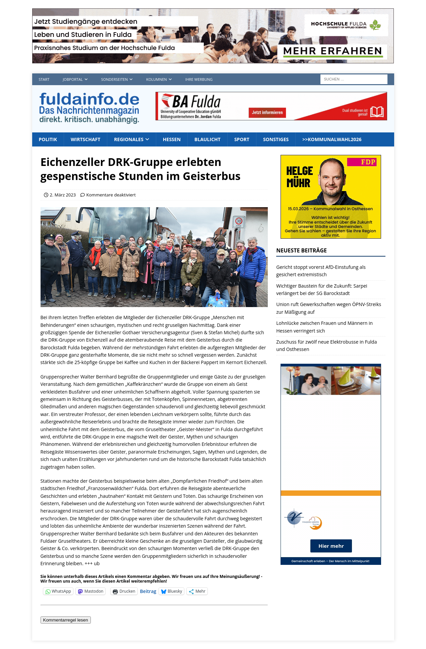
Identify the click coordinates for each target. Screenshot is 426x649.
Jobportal (72, 79)
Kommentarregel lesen (65, 620)
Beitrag (148, 591)
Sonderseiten (114, 79)
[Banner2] (331, 235)
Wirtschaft (85, 139)
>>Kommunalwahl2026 (331, 139)
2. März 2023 (63, 195)
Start (44, 79)
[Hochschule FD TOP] (213, 59)
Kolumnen (156, 79)
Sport (241, 139)
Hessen (172, 139)
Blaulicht (207, 139)
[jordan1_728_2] (271, 116)
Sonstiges (276, 139)
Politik (48, 139)
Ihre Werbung (198, 79)
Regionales (128, 139)
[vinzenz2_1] (331, 560)
